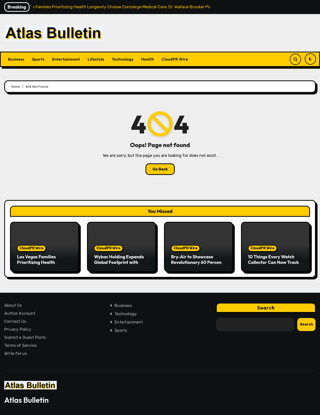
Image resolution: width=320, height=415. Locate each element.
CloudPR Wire (175, 59)
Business (16, 59)
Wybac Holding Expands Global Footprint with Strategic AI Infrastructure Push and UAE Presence (121, 265)
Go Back (160, 169)
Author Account (20, 313)
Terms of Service (20, 345)
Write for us (15, 353)
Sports (38, 59)
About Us (13, 305)
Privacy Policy (17, 329)
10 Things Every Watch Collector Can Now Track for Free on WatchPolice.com (273, 265)
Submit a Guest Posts (25, 337)
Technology (123, 59)
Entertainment (66, 59)
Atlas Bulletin (26, 400)
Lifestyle (96, 59)
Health (147, 59)
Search (266, 307)
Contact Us (15, 321)
